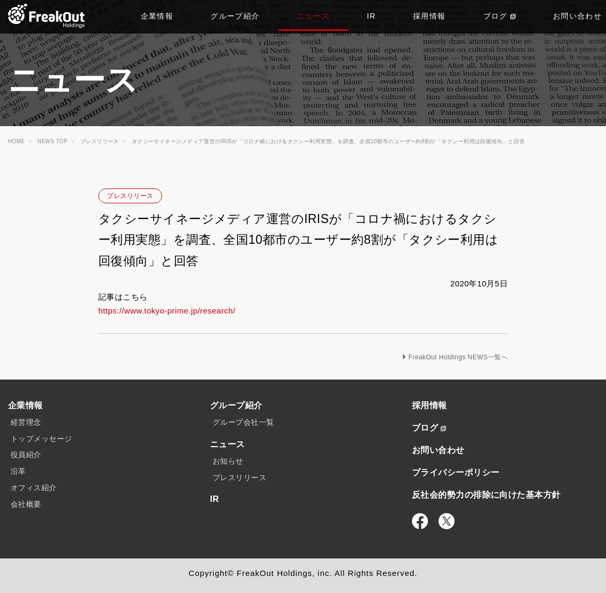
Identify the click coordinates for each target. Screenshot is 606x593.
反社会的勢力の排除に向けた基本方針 (486, 494)
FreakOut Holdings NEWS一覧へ (458, 357)
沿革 (18, 471)
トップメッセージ (41, 438)
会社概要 (26, 504)
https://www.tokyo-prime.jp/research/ (166, 310)
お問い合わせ (438, 450)
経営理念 (26, 422)
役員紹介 (26, 454)
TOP (46, 16)
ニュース (313, 16)
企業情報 (157, 16)
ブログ (499, 16)
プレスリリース (130, 196)
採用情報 (429, 16)
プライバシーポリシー (456, 472)
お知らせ (228, 461)
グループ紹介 (235, 16)
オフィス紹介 (34, 487)
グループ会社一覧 (243, 422)
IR (371, 16)
